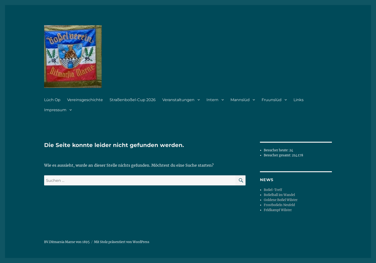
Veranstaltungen (178, 100)
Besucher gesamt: (278, 155)
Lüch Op (52, 100)
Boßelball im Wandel (279, 195)
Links (299, 100)
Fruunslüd (272, 100)
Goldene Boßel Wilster (281, 200)
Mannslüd (240, 100)
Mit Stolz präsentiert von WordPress (121, 242)
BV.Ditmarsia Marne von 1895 (67, 242)
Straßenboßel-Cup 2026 (133, 100)
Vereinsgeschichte (85, 100)
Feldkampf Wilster (278, 210)
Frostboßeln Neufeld (279, 205)
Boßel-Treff (273, 190)
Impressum (55, 110)
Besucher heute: (276, 150)
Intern (212, 100)
